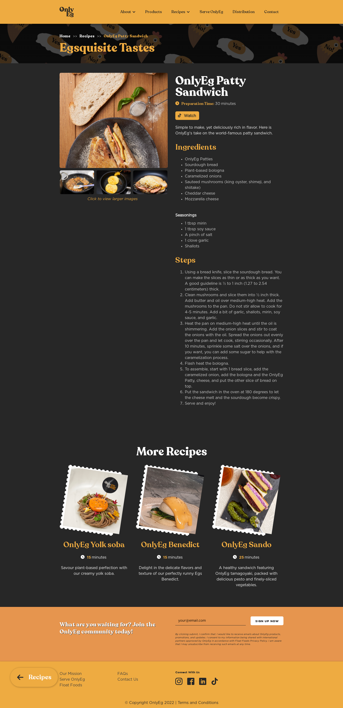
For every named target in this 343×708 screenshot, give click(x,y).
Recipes (87, 36)
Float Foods (71, 685)
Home (65, 36)
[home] (67, 12)
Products (153, 12)
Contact (271, 12)
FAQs (122, 674)
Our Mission (71, 674)
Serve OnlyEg (211, 12)
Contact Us (127, 679)
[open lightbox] (114, 120)
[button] (128, 12)
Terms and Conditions (198, 703)
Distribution (244, 12)
